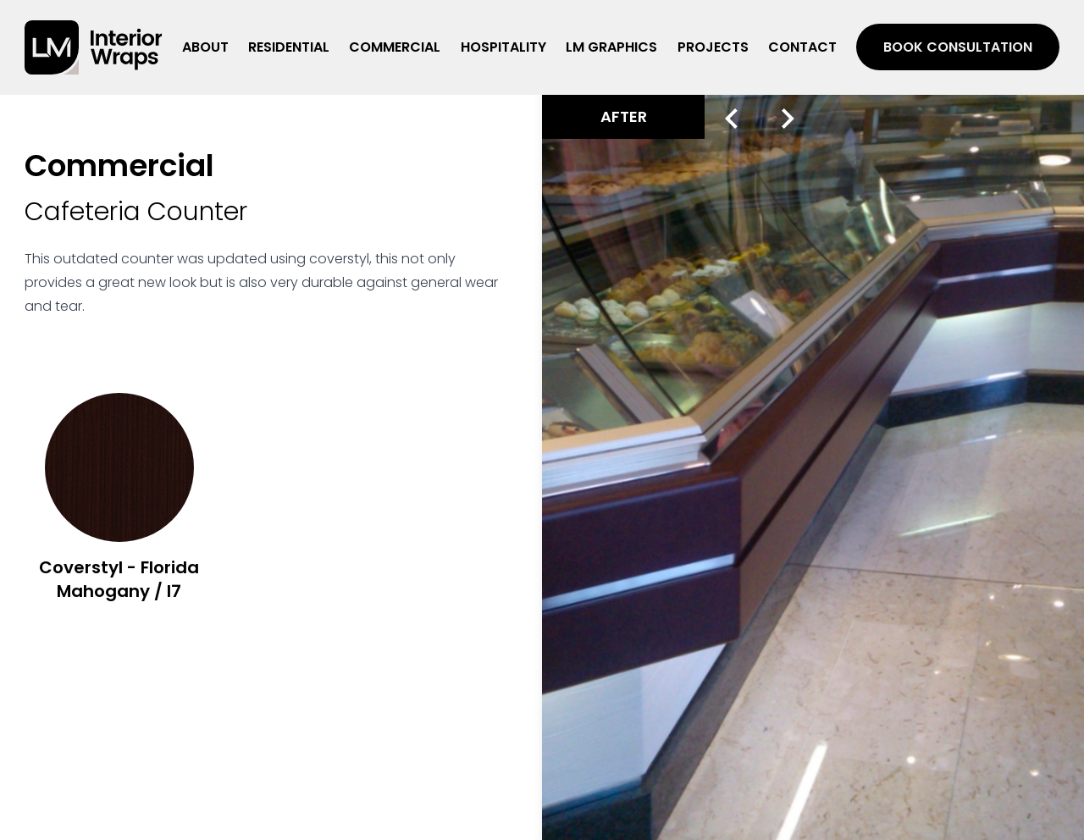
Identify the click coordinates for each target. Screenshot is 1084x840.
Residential (288, 47)
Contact (802, 47)
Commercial (394, 47)
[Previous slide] (731, 118)
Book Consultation (957, 47)
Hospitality (503, 47)
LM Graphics (611, 47)
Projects (713, 47)
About (205, 47)
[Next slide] (788, 118)
